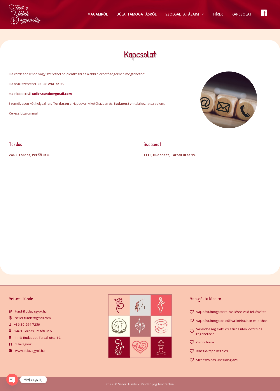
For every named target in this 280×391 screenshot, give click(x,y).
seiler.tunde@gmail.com (33, 318)
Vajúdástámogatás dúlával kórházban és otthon (232, 320)
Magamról (98, 14)
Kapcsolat (242, 14)
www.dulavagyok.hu (30, 350)
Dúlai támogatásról (137, 14)
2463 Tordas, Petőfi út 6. (33, 331)
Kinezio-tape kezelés (212, 351)
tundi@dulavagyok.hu (31, 311)
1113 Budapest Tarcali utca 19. (37, 337)
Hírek (218, 14)
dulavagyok (23, 344)
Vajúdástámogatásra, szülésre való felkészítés (231, 311)
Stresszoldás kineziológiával (217, 360)
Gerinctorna (205, 342)
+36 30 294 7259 (27, 324)
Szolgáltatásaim (187, 14)
